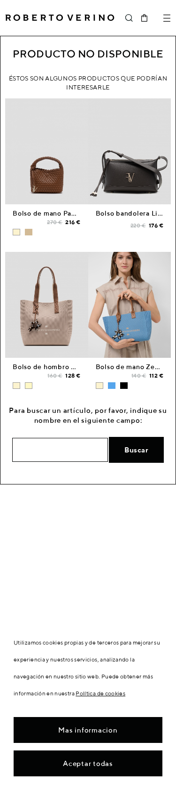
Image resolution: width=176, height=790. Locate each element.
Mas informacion (87, 730)
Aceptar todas (88, 763)
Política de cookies (100, 693)
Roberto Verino (60, 18)
